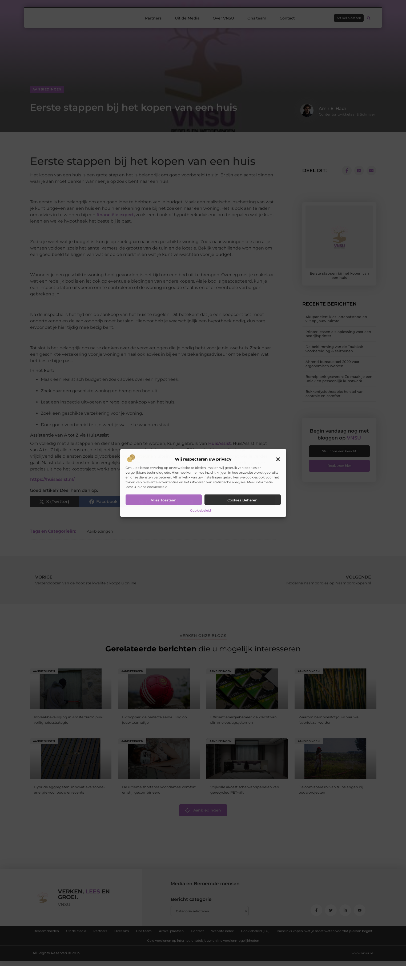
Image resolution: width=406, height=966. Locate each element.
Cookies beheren (242, 500)
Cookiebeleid (200, 510)
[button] (278, 459)
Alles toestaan (163, 500)
